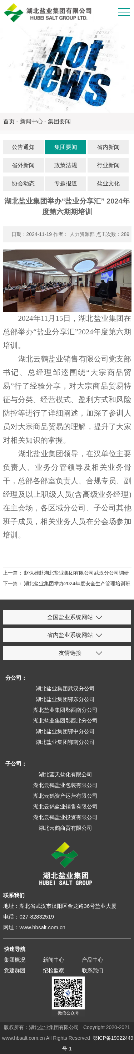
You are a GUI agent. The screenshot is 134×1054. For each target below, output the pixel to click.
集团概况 (14, 960)
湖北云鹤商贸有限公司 (65, 828)
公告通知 (23, 147)
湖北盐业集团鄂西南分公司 (65, 710)
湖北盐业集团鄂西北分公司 (65, 721)
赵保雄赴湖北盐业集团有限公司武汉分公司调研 (76, 573)
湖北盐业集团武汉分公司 (65, 688)
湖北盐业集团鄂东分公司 (65, 699)
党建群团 (14, 970)
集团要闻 (59, 121)
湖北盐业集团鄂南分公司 (65, 742)
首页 (9, 121)
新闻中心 (31, 121)
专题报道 (65, 183)
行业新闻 (108, 165)
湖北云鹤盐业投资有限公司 (65, 817)
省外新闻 (23, 165)
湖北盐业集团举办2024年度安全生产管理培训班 (77, 583)
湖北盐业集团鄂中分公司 (65, 731)
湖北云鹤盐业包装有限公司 (65, 785)
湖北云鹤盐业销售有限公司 (65, 806)
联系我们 (92, 970)
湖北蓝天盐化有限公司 (65, 774)
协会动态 (23, 183)
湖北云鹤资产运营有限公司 (65, 796)
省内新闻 (108, 147)
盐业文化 (108, 183)
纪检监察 (53, 970)
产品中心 (92, 960)
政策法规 (65, 165)
